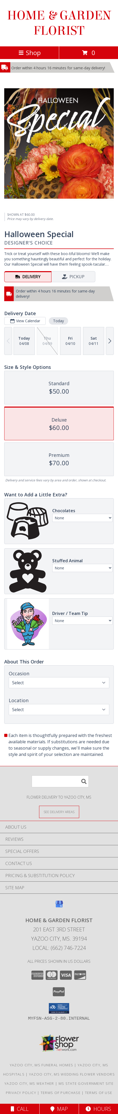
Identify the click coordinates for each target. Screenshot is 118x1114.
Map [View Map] (59, 1108)
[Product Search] (60, 781)
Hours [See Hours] (98, 1108)
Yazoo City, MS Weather (29, 1083)
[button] (59, 1008)
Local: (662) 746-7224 (59, 947)
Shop (29, 52)
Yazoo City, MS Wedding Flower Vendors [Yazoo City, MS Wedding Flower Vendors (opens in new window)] (72, 1074)
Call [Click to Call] (20, 1108)
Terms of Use (98, 1092)
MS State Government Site (86, 1083)
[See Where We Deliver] (59, 811)
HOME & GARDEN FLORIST (59, 23)
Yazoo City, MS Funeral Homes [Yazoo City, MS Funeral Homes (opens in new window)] (41, 1065)
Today (58, 320)
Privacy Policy (21, 1092)
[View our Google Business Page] (59, 906)
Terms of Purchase (61, 1092)
